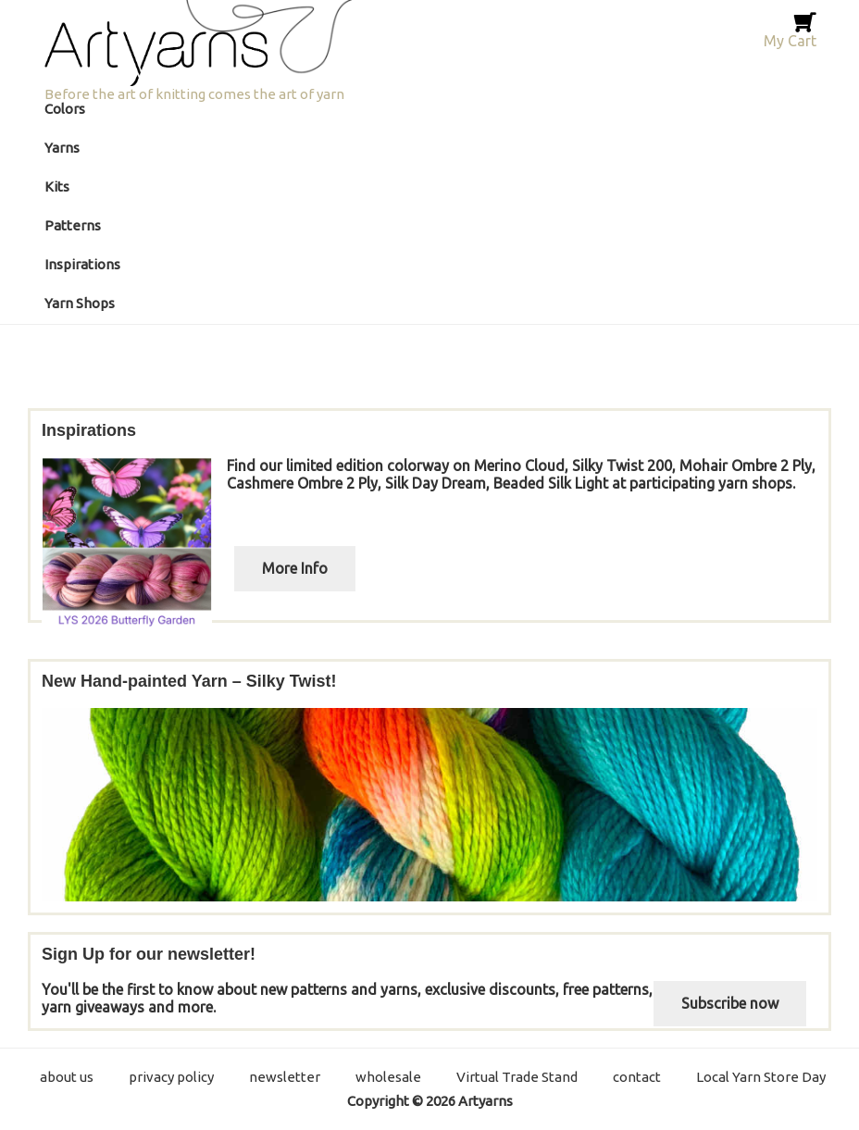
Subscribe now (729, 1003)
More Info (295, 568)
